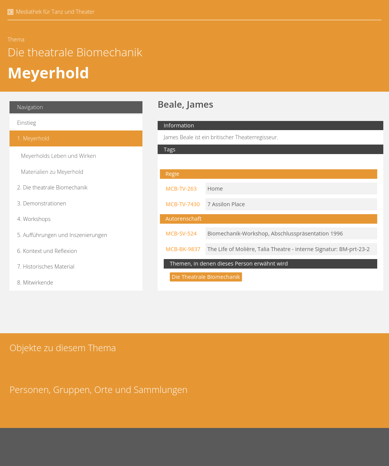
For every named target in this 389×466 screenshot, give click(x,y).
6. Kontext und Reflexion (47, 250)
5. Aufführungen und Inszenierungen (62, 235)
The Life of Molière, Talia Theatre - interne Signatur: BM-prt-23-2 (288, 249)
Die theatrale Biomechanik (75, 52)
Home (215, 188)
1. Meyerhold (33, 138)
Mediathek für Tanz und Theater (55, 11)
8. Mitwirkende (35, 282)
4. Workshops (34, 219)
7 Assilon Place (226, 204)
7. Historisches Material (45, 266)
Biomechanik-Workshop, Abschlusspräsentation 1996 (275, 233)
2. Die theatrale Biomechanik (52, 187)
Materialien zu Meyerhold (52, 171)
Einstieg (26, 122)
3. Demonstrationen (41, 203)
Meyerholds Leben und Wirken (58, 155)
